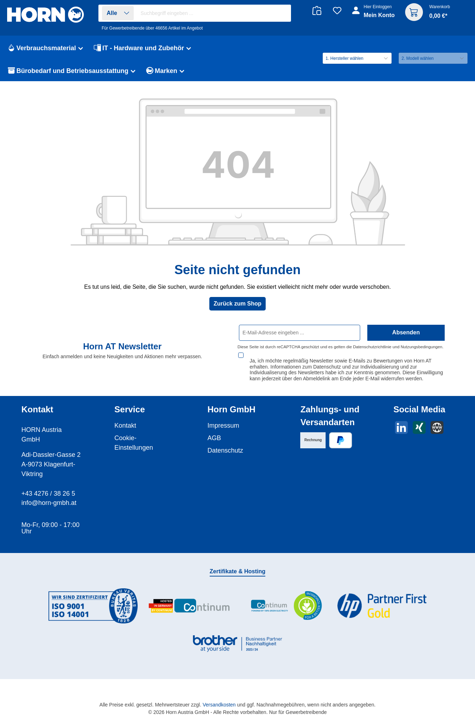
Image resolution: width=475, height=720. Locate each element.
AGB (214, 431)
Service (129, 402)
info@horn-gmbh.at (48, 496)
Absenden (406, 332)
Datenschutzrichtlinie (372, 346)
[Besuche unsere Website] (437, 421)
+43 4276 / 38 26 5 (48, 487)
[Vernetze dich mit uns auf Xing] (419, 421)
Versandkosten (219, 698)
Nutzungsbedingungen (421, 346)
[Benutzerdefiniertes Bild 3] (285, 599)
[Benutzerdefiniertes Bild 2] (189, 599)
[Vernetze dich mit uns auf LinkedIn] (401, 421)
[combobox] (213, 13)
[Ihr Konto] (373, 15)
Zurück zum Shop (237, 304)
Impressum (223, 418)
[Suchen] (282, 13)
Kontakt (125, 418)
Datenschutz (225, 443)
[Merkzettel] (337, 10)
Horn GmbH (232, 402)
